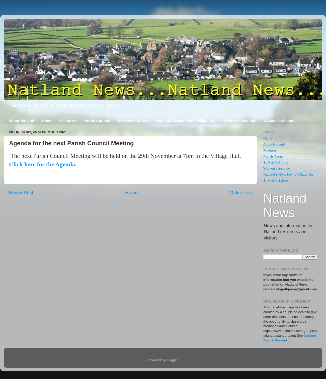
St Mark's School (279, 120)
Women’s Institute (240, 120)
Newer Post (21, 192)
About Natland (21, 120)
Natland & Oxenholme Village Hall (186, 120)
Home (47, 120)
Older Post (241, 192)
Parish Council (97, 120)
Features (68, 120)
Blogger (172, 360)
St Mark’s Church (133, 120)
